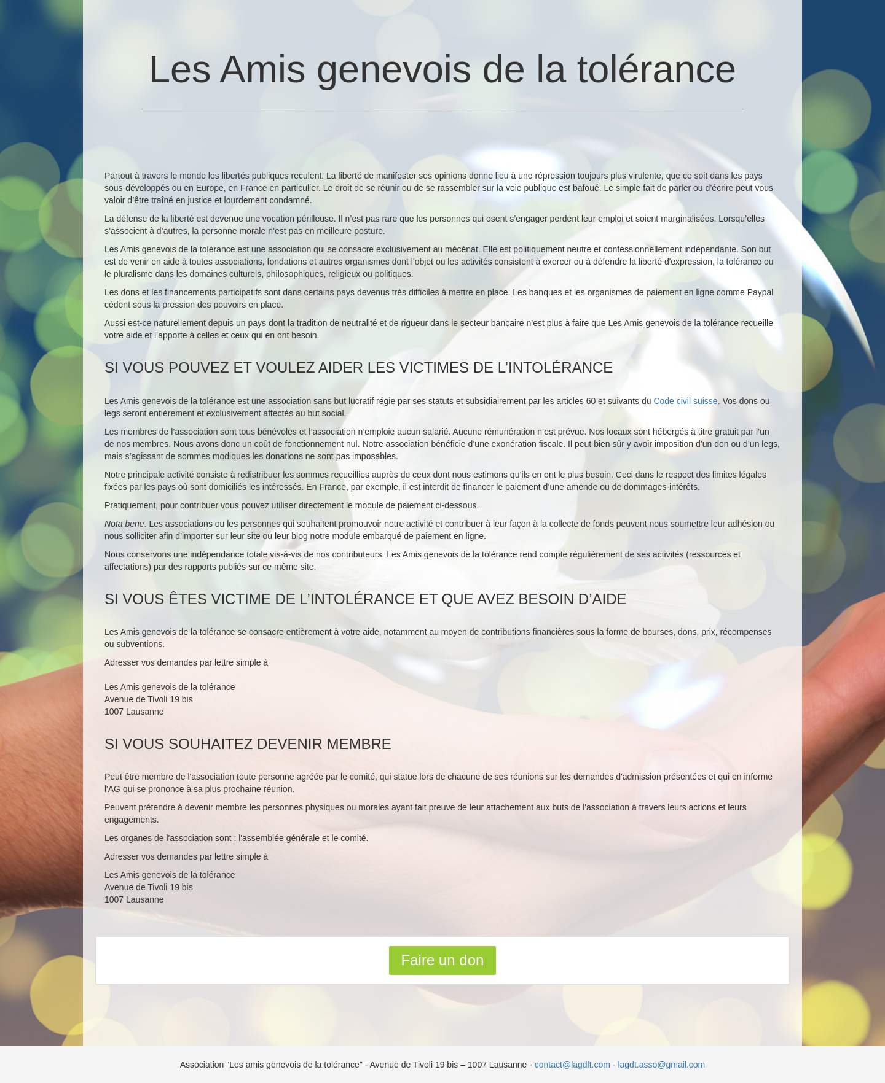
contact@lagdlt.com (572, 1064)
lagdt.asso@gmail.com (661, 1064)
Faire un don (442, 960)
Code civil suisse (685, 401)
